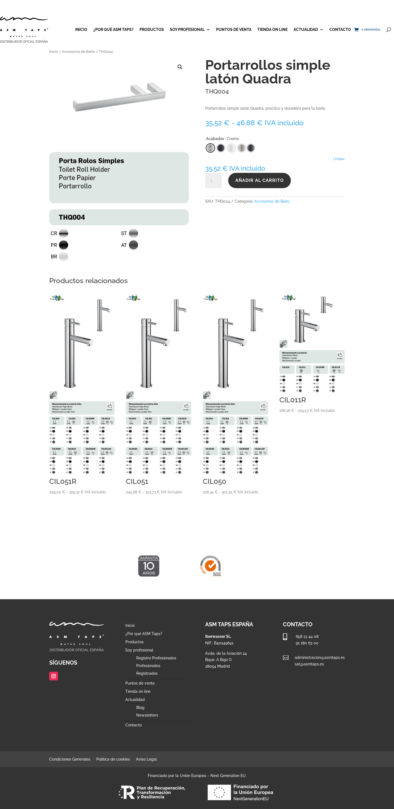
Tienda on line (272, 29)
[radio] (251, 148)
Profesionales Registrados (148, 670)
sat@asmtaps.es (309, 664)
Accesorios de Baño (78, 52)
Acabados (215, 138)
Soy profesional (187, 29)
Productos (152, 29)
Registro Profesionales (156, 658)
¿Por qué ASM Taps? (113, 29)
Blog (140, 707)
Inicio (81, 29)
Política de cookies (113, 759)
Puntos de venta (233, 29)
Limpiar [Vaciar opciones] (339, 159)
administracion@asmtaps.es (320, 657)
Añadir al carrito (259, 180)
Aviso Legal (146, 759)
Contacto (340, 29)
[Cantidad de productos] (213, 180)
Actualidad (306, 29)
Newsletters (147, 715)
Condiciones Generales (69, 759)
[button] (180, 67)
